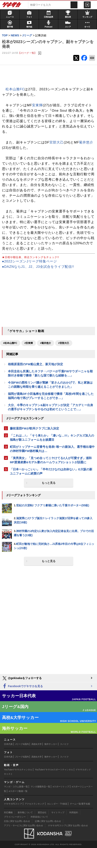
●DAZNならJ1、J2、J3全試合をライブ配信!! (38, 267)
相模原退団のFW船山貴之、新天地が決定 (35, 364)
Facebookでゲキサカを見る (22, 686)
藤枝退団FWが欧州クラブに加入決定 (34, 428)
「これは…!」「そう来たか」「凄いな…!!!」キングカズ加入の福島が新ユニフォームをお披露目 (52, 437)
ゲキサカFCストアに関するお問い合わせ (68, 825)
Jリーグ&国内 (22, 744)
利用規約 (73, 812)
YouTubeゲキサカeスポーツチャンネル (54, 769)
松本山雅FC (15, 89)
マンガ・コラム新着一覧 (16, 786)
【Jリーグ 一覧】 (27, 53)
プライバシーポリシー (15, 817)
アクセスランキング (34, 804)
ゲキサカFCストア (13, 804)
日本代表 (8, 744)
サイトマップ (57, 812)
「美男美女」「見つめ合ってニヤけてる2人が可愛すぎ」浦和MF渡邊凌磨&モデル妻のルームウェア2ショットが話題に (51, 460)
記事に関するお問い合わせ (48, 821)
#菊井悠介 (45, 343)
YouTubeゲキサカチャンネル (18, 769)
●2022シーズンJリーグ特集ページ (29, 261)
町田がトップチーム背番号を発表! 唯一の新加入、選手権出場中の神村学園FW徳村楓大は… (52, 449)
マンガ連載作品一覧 (40, 786)
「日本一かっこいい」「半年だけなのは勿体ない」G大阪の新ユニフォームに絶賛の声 (51, 471)
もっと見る (49, 482)
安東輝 (37, 105)
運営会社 (42, 812)
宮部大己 (56, 142)
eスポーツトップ (61, 786)
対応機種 (8, 812)
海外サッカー (50, 744)
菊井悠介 (86, 142)
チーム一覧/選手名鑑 (80, 804)
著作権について (25, 812)
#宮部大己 (63, 343)
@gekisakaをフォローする (22, 678)
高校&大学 (36, 744)
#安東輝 (28, 343)
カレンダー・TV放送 (57, 804)
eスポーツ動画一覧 (18, 791)
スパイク (64, 744)
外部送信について (39, 817)
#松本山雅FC (10, 343)
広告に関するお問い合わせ (17, 821)
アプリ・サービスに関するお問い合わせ (23, 825)
